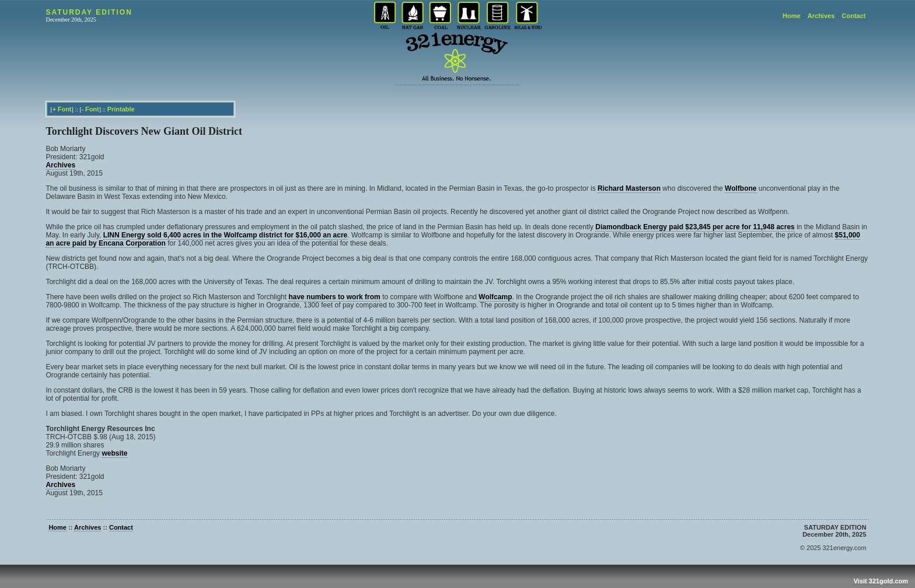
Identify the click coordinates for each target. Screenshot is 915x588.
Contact (854, 15)
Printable (121, 109)
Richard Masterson (629, 188)
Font (65, 109)
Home (792, 15)
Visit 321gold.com (881, 581)
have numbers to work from (334, 297)
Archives (821, 15)
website (114, 453)
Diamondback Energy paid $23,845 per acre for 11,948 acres (695, 227)
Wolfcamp (495, 297)
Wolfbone (740, 188)
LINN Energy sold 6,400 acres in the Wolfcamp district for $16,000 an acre (225, 235)
